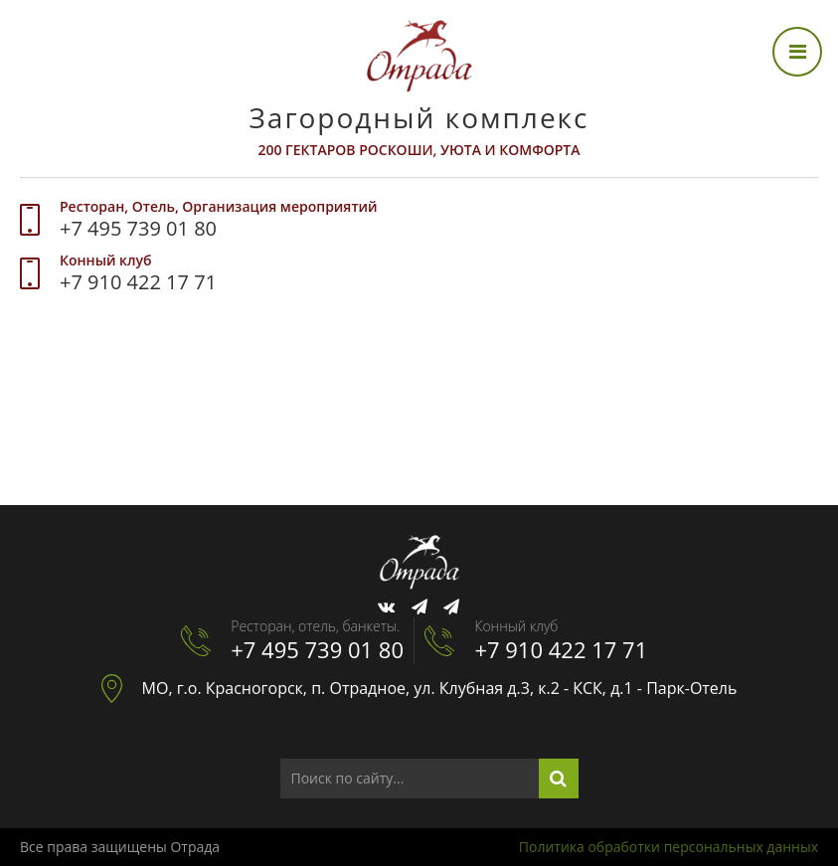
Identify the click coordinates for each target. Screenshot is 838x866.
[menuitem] (48, 346)
